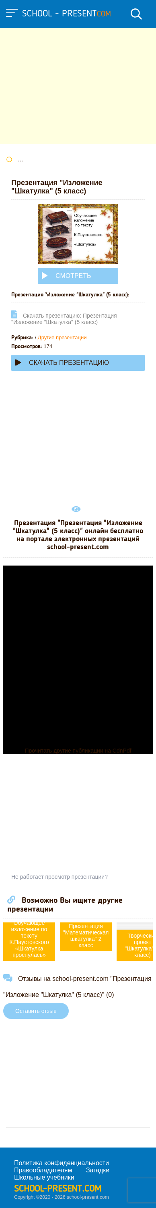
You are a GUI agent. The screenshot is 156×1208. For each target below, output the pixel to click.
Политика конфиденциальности (61, 1163)
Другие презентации (62, 337)
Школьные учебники (44, 1177)
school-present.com (57, 1189)
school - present (66, 14)
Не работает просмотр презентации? (59, 877)
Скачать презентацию (62, 362)
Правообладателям (43, 1170)
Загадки (97, 1170)
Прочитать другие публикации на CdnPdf (78, 750)
